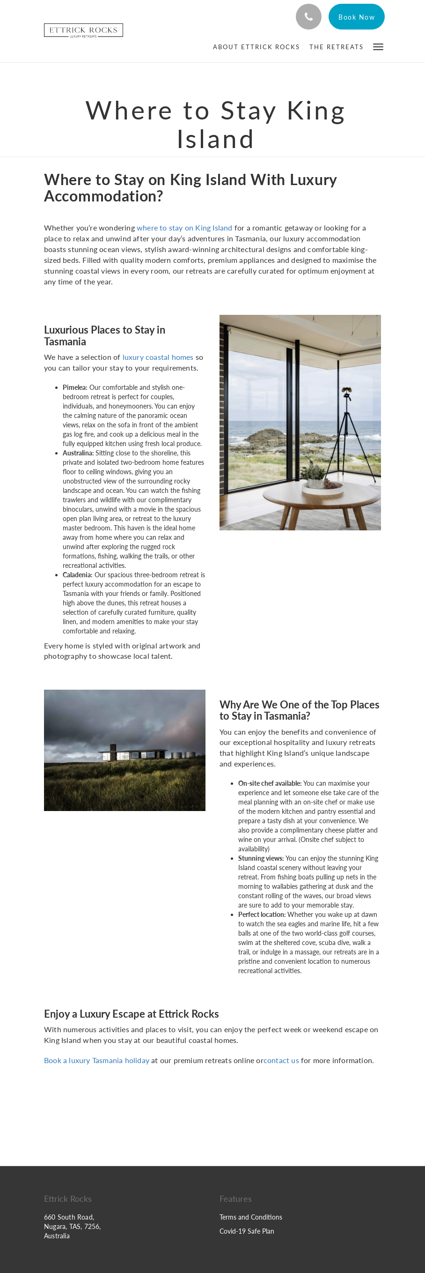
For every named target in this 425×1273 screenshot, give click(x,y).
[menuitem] (256, 47)
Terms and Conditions (251, 1217)
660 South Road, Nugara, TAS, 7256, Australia (72, 1226)
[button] (378, 46)
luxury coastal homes (158, 356)
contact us (281, 1060)
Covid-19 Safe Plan (247, 1231)
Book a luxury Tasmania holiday (96, 1060)
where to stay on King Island (185, 227)
